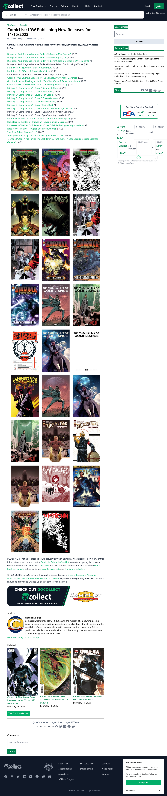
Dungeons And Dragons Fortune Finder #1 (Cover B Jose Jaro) (37, 57)
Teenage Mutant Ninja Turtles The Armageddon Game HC (35, 135)
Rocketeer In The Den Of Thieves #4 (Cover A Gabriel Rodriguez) (38, 118)
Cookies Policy (148, 774)
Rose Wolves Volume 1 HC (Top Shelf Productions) (31, 128)
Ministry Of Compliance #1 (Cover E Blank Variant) (31, 101)
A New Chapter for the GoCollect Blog (130, 54)
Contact (98, 6)
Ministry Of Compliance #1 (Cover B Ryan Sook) (30, 91)
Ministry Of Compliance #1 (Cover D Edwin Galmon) (32, 98)
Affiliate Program (66, 779)
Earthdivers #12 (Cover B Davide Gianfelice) (28, 71)
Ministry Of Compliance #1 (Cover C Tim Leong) (30, 94)
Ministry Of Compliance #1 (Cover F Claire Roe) (30, 105)
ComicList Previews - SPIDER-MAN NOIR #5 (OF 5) (87, 698)
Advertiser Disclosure (155, 13)
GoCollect (44, 565)
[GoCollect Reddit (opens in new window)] (43, 776)
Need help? (107, 768)
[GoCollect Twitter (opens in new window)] (18, 776)
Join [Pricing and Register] (159, 6)
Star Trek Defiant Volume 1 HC (22, 132)
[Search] (85, 14)
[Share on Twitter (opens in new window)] (60, 726)
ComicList (24, 25)
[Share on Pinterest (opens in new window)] (69, 726)
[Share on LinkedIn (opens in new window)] (64, 726)
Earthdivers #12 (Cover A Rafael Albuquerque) (29, 67)
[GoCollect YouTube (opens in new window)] (30, 776)
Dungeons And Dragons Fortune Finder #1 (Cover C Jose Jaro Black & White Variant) (48, 60)
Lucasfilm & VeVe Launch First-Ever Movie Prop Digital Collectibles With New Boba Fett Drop (137, 74)
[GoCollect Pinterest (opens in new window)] (37, 776)
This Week (11, 25)
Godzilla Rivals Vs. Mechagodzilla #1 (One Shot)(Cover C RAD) (37, 84)
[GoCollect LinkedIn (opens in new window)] (24, 776)
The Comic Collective (75, 569)
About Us (76, 6)
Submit (11, 751)
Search (139, 41)
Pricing (64, 6)
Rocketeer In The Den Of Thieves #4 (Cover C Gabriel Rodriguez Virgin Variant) (45, 125)
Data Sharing (86, 768)
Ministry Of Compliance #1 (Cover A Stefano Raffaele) (33, 88)
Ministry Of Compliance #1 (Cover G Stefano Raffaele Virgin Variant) (40, 108)
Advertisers (64, 774)
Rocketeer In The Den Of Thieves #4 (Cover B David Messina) (36, 121)
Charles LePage (16, 38)
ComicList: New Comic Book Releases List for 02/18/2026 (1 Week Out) (22, 700)
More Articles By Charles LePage (23, 637)
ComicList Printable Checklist (55, 562)
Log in (148, 6)
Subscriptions (65, 768)
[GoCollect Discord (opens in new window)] (49, 776)
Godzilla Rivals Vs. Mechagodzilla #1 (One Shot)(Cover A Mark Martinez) (42, 77)
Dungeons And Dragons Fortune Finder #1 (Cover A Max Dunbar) (39, 54)
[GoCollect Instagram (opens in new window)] (12, 776)
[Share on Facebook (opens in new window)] (56, 726)
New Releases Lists (50, 569)
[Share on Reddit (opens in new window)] (73, 726)
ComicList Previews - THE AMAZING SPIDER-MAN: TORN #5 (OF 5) (55, 699)
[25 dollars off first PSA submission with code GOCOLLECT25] (139, 113)
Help (87, 6)
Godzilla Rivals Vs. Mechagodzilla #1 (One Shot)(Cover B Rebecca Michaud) (43, 81)
